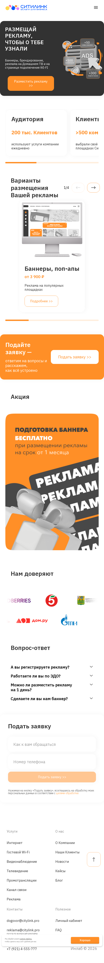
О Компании (65, 842)
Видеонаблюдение (22, 861)
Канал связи (16, 889)
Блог (59, 880)
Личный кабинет (68, 920)
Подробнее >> (41, 301)
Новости (62, 861)
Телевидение (17, 871)
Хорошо (85, 940)
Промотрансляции (21, 880)
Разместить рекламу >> (30, 83)
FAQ (58, 930)
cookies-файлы (26, 939)
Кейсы (60, 871)
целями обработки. (67, 793)
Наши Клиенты (67, 852)
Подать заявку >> (74, 357)
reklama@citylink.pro (23, 931)
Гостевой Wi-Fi (18, 852)
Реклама (14, 899)
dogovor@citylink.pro (23, 920)
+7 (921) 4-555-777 (22, 949)
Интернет (15, 842)
